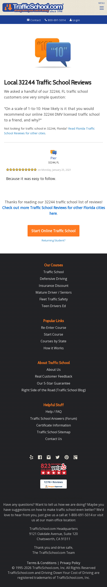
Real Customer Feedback (53, 376)
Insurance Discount (53, 285)
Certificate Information (53, 425)
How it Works (53, 348)
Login (75, 20)
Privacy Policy (70, 563)
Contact (34, 20)
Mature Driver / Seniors (54, 292)
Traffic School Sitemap (53, 432)
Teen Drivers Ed (53, 306)
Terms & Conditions (42, 563)
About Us (54, 369)
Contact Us (53, 439)
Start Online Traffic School (53, 230)
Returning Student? (53, 240)
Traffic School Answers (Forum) (53, 418)
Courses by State (53, 341)
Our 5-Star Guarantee (53, 383)
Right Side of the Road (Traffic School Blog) (53, 390)
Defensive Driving (53, 278)
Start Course (53, 334)
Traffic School (53, 272)
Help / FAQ (54, 411)
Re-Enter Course (53, 327)
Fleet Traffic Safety (53, 299)
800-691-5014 (56, 20)
